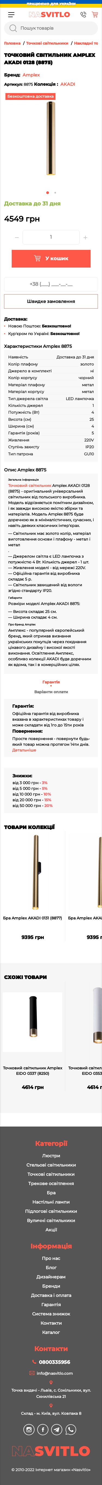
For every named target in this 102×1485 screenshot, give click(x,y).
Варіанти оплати (51, 691)
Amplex (31, 75)
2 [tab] (55, 193)
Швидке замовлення (51, 301)
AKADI (67, 84)
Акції (51, 1229)
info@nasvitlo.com (55, 1373)
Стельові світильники (51, 1165)
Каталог (51, 1332)
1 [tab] (48, 192)
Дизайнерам (51, 1277)
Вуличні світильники (51, 1220)
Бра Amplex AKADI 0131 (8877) (32, 918)
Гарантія (51, 682)
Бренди (51, 1286)
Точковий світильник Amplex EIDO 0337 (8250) (32, 1071)
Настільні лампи (51, 1202)
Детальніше (24, 750)
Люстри (51, 1155)
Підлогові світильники (51, 1211)
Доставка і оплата (51, 1295)
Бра (51, 1192)
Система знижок (51, 1314)
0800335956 (54, 1362)
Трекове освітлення (51, 1183)
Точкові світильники (51, 1174)
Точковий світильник (30, 485)
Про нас (51, 1258)
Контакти (51, 1323)
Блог (51, 1267)
